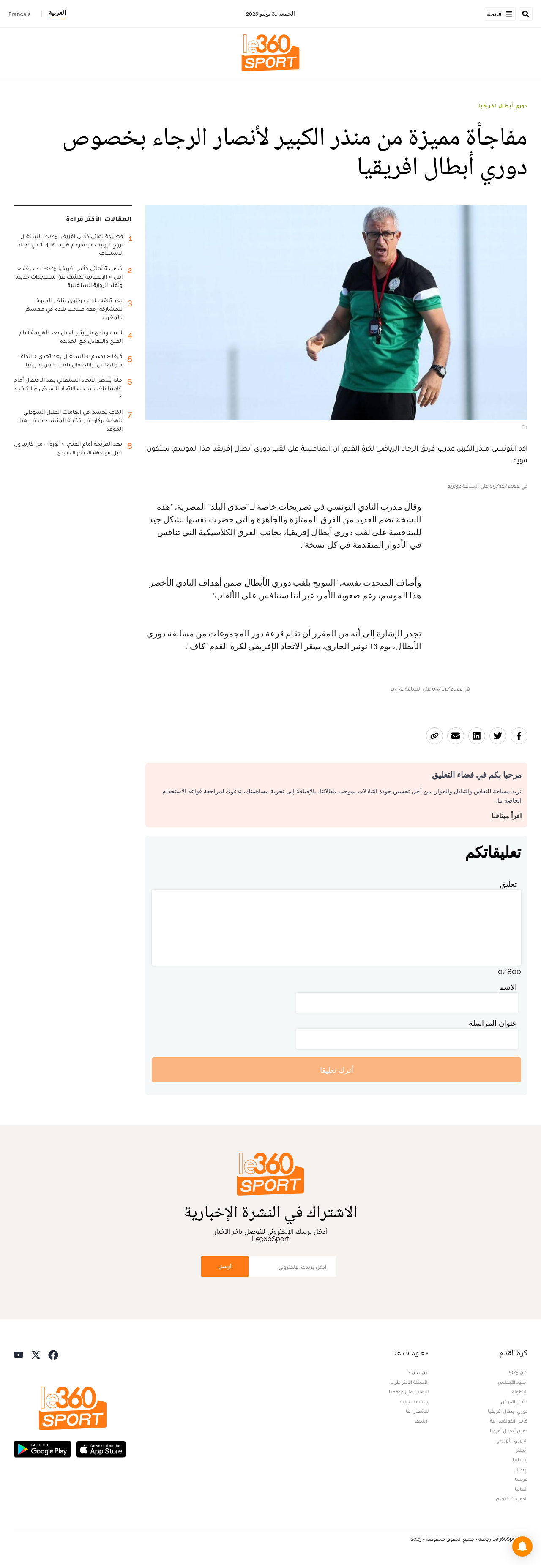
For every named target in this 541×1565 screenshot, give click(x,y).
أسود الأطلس (512, 1382)
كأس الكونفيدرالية (508, 1421)
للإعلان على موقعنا (409, 1392)
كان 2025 (517, 1372)
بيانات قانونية (414, 1401)
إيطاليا (520, 1469)
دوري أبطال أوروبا (508, 1431)
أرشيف (421, 1421)
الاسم (508, 987)
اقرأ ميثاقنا (507, 816)
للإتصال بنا (417, 1411)
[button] (522, 1546)
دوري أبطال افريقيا (502, 106)
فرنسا (521, 1479)
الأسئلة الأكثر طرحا (409, 1382)
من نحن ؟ (418, 1372)
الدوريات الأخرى (511, 1499)
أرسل (225, 1266)
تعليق (508, 883)
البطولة (519, 1392)
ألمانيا (521, 1489)
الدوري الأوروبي (511, 1440)
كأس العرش (514, 1401)
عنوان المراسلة (493, 1023)
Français (19, 14)
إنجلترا (520, 1450)
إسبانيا (520, 1460)
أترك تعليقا (336, 1069)
